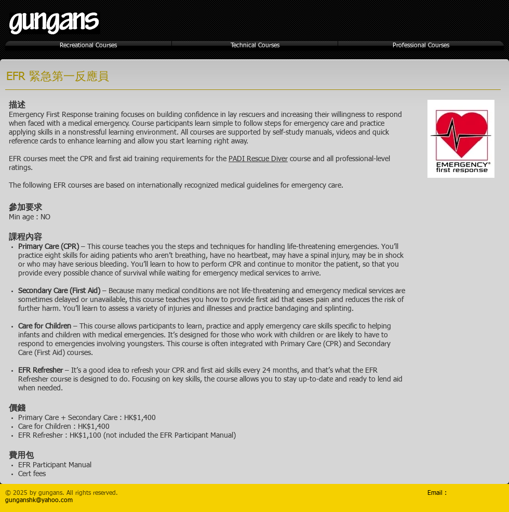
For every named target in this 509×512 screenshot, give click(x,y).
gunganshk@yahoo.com (39, 500)
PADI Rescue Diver (258, 159)
